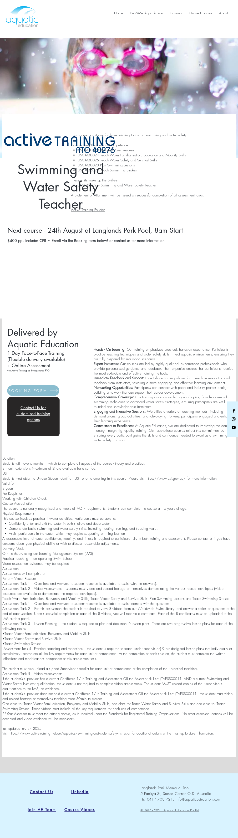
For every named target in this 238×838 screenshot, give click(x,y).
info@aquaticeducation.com (198, 799)
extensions (23, 468)
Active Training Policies (88, 209)
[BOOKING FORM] (33, 390)
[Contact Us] (42, 792)
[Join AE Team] (42, 809)
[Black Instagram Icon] (233, 419)
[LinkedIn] (80, 792)
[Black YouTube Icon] (233, 427)
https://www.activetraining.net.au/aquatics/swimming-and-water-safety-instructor (70, 733)
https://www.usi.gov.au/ (166, 478)
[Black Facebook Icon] (233, 410)
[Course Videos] (80, 809)
